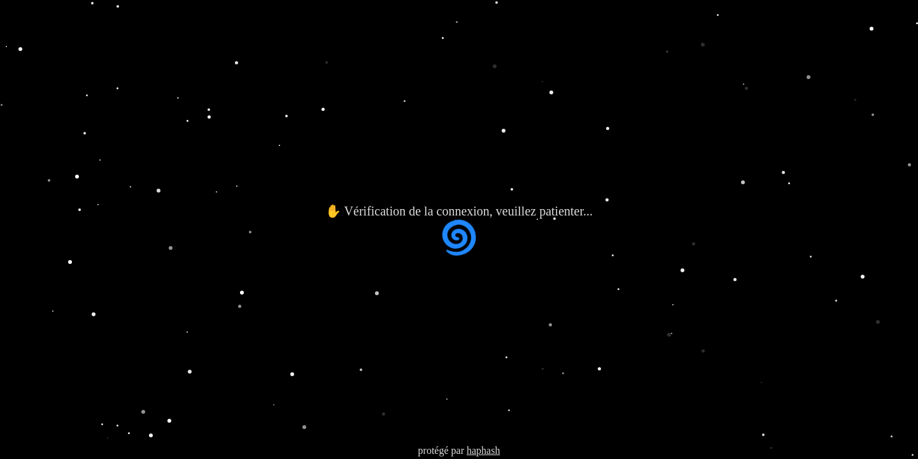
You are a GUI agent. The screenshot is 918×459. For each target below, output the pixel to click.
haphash (483, 450)
